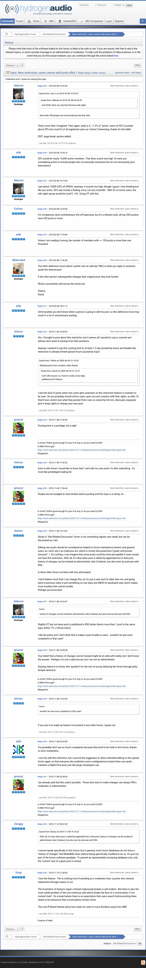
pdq (18, 152)
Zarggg (18, 823)
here (116, 55)
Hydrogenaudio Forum (25, 34)
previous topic (122, 72)
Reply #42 (42, 824)
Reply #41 (42, 777)
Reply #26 (42, 153)
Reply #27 (42, 181)
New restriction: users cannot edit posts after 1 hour (97, 34)
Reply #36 (42, 531)
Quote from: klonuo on (59, 832)
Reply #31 (42, 306)
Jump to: (107, 943)
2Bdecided (18, 260)
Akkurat (18, 85)
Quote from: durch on (60, 371)
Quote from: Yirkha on (59, 360)
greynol (18, 419)
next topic (136, 72)
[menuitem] (10, 65)
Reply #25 (42, 86)
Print (137, 65)
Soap (18, 872)
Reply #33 (42, 420)
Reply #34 (42, 462)
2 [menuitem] (22, 65)
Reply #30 (42, 260)
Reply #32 (42, 332)
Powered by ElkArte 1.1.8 (10, 962)
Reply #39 (42, 699)
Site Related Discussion (54, 34)
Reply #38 (42, 650)
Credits (25, 962)
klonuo (18, 331)
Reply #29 (42, 235)
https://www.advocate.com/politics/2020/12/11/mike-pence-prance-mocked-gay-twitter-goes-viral (82, 450)
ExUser (18, 208)
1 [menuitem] (18, 65)
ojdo (18, 741)
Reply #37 (42, 601)
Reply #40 (42, 741)
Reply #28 (42, 209)
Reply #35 (42, 488)
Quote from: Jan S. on (58, 93)
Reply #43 (42, 873)
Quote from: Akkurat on (61, 100)
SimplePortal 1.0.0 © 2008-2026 (41, 962)
